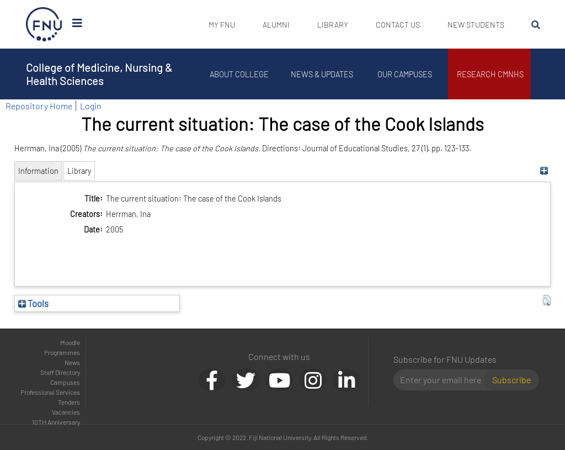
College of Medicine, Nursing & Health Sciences (99, 74)
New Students (475, 24)
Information (38, 171)
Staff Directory (60, 372)
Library (332, 24)
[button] (546, 300)
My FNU (222, 24)
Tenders (69, 402)
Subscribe (511, 379)
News (72, 362)
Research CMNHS (492, 74)
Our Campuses (407, 74)
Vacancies (66, 412)
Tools (33, 303)
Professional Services (50, 392)
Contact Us (398, 24)
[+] (544, 171)
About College (241, 74)
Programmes (62, 352)
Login (91, 105)
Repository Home (39, 105)
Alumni (276, 24)
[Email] (443, 379)
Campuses (65, 382)
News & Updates (324, 74)
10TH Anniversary (56, 422)
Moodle (70, 342)
